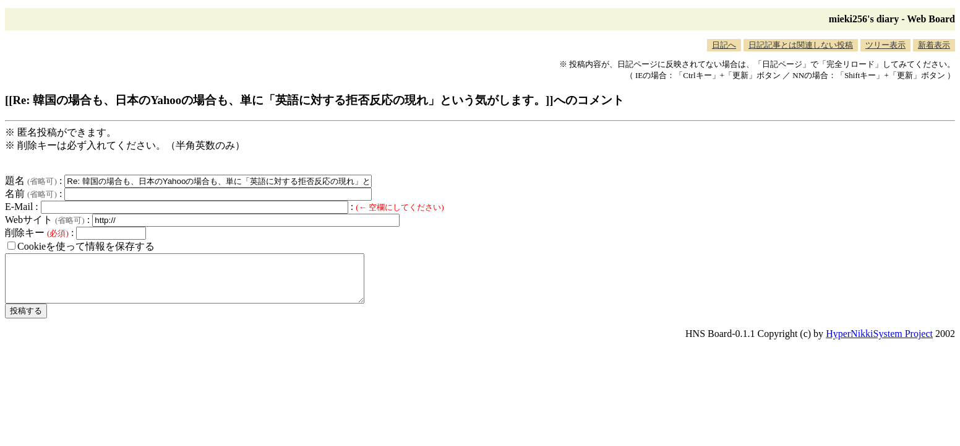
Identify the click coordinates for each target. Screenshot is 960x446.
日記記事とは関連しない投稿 (800, 45)
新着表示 (934, 45)
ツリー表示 (885, 45)
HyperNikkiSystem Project (879, 343)
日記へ (724, 45)
